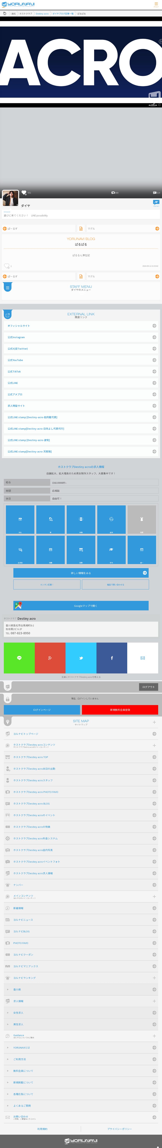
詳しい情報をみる (81, 573)
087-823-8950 (20, 633)
